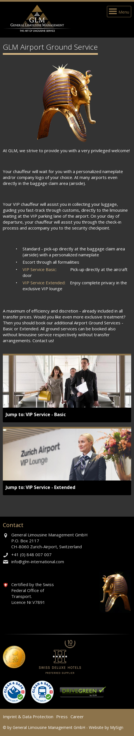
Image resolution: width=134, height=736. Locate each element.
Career (77, 716)
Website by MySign (106, 727)
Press (62, 716)
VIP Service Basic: (40, 269)
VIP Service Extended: (44, 282)
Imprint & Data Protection (28, 716)
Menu (123, 12)
